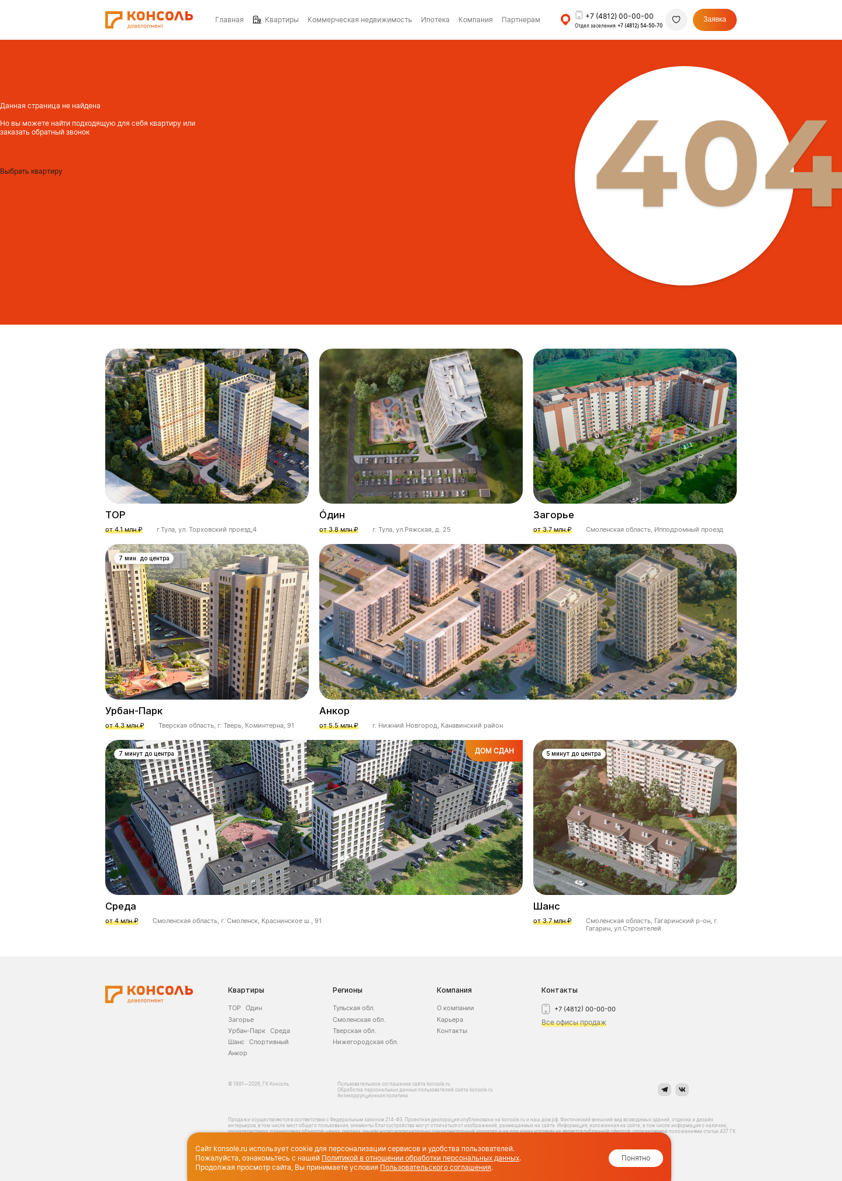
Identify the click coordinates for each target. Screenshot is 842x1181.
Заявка (714, 19)
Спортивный (269, 1042)
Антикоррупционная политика (372, 1096)
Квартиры (282, 19)
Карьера (450, 1019)
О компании (455, 1008)
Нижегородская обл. (365, 1042)
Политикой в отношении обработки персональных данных (420, 1158)
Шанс (236, 1042)
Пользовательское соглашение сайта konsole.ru (394, 1084)
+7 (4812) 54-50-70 (639, 26)
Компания (454, 990)
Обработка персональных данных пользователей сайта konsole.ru (415, 1090)
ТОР (234, 1008)
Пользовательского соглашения (435, 1167)
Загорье (241, 1019)
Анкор (237, 1053)
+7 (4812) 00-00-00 (619, 16)
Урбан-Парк (246, 1031)
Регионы (348, 990)
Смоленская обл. (359, 1019)
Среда (280, 1031)
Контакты (452, 1031)
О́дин (254, 1008)
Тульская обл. (354, 1008)
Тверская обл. (354, 1031)
